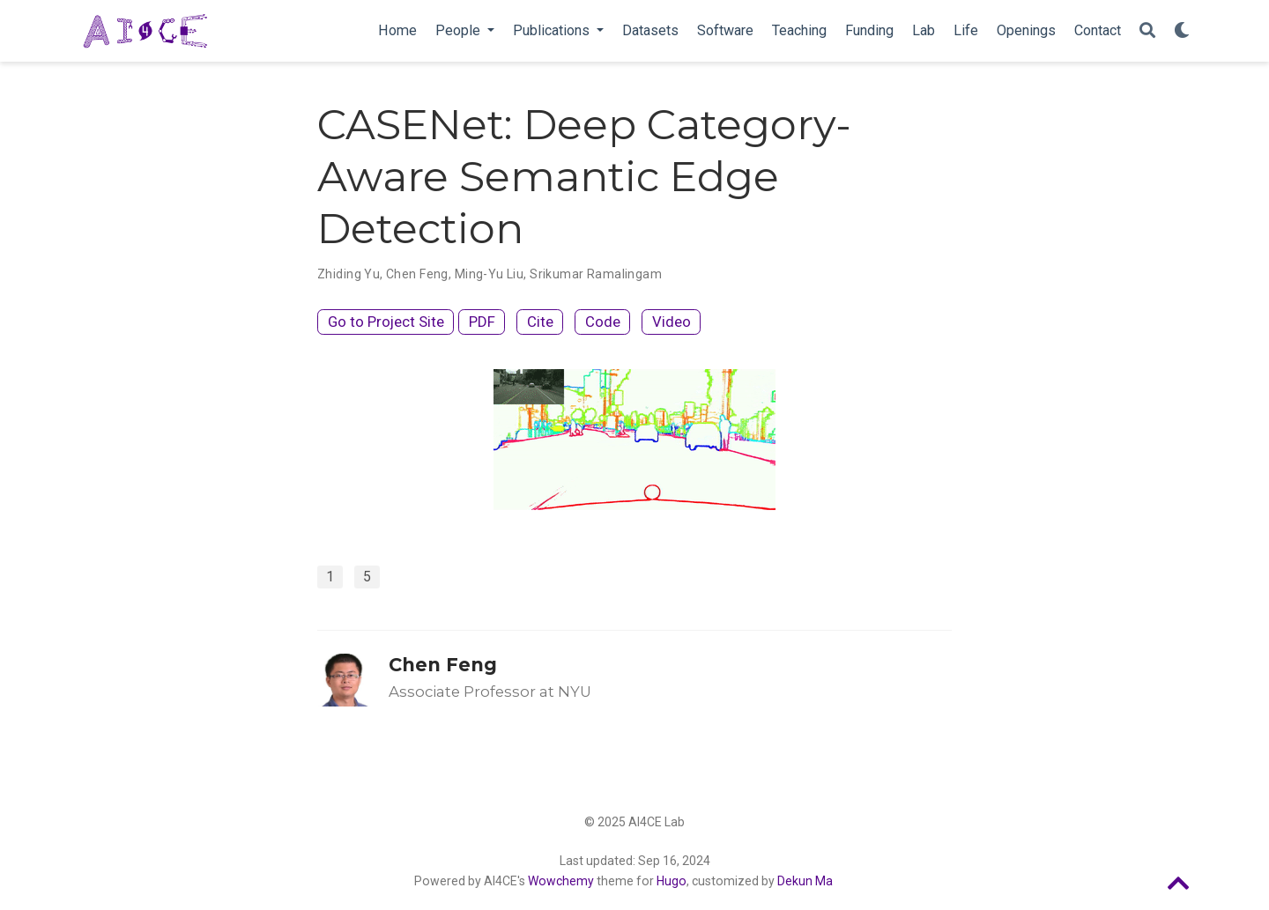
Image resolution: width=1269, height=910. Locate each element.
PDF (482, 321)
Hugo (671, 881)
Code (602, 321)
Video (671, 321)
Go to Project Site (386, 321)
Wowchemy (561, 881)
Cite (540, 321)
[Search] (1147, 31)
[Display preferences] (1182, 31)
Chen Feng (443, 665)
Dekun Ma (805, 881)
